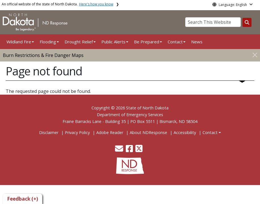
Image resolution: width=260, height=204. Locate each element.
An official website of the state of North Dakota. (57, 4)
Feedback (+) (22, 199)
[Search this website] (247, 22)
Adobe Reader (109, 132)
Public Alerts (113, 41)
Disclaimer (48, 132)
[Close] (255, 55)
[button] (119, 150)
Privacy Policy (77, 132)
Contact (210, 132)
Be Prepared (146, 41)
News (197, 41)
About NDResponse (148, 132)
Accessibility (185, 132)
